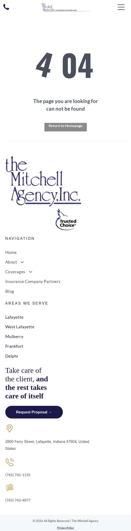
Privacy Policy (65, 527)
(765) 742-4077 (17, 500)
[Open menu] (121, 7)
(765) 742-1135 (17, 474)
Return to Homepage (66, 125)
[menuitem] (65, 252)
